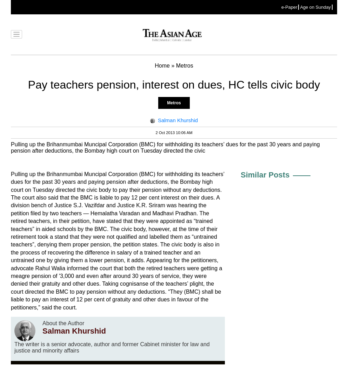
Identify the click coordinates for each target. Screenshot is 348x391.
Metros (174, 102)
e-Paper (289, 7)
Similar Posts (265, 174)
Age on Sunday (315, 7)
